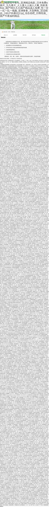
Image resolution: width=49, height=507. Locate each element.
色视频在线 (9, 304)
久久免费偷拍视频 (31, 413)
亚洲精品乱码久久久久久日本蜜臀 (31, 228)
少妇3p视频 (9, 198)
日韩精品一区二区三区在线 (33, 216)
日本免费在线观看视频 (5, 166)
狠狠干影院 (25, 376)
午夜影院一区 (29, 385)
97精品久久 (44, 382)
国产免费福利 (5, 468)
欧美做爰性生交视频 (8, 90)
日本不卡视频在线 (39, 303)
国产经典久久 (14, 272)
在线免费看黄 (41, 168)
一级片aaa (28, 416)
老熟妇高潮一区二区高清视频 (35, 88)
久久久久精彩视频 (21, 98)
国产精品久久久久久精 (36, 176)
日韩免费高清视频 (23, 290)
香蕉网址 (18, 216)
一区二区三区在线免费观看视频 (34, 100)
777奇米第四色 (33, 67)
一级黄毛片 (21, 117)
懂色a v (38, 95)
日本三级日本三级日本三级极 (25, 310)
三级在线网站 (20, 82)
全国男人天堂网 (17, 113)
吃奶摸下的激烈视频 (42, 64)
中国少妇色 (43, 471)
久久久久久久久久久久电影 (22, 108)
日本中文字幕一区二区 (42, 213)
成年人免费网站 (45, 146)
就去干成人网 (32, 155)
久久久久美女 (19, 384)
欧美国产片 (10, 326)
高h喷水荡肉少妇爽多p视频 (26, 146)
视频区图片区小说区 (16, 488)
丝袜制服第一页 (7, 244)
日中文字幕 (31, 397)
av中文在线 (38, 351)
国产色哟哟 (19, 150)
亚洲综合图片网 (23, 249)
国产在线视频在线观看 (12, 155)
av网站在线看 (13, 150)
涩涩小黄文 (37, 80)
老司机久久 (11, 381)
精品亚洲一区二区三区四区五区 (6, 194)
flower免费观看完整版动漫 (22, 476)
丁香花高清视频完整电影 (14, 131)
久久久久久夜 (17, 79)
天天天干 (41, 134)
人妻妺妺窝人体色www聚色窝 (24, 424)
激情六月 (39, 294)
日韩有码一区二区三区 (22, 253)
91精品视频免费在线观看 (37, 300)
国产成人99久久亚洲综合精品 (10, 106)
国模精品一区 (35, 243)
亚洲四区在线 (46, 165)
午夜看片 (29, 479)
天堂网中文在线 (14, 99)
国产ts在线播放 (34, 168)
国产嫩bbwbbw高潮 (10, 386)
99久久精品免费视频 (11, 258)
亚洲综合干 (17, 499)
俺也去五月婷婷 (16, 496)
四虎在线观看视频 (16, 114)
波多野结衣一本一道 (43, 247)
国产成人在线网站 (4, 290)
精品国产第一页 (31, 166)
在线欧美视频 (7, 263)
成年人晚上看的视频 (33, 135)
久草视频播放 (21, 201)
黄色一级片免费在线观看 (24, 141)
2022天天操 (41, 208)
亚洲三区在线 (8, 87)
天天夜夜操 (10, 149)
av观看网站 (13, 427)
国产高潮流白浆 (36, 184)
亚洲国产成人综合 (42, 135)
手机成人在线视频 (14, 127)
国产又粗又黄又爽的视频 (24, 357)
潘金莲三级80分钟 (15, 313)
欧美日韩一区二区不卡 (39, 123)
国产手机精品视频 (10, 247)
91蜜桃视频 (39, 229)
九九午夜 (39, 137)
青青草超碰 (28, 168)
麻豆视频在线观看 (42, 198)
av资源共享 (8, 421)
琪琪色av (17, 117)
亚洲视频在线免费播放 (8, 409)
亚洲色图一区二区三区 (40, 373)
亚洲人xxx (24, 384)
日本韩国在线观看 (44, 386)
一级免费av (39, 378)
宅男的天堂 (4, 155)
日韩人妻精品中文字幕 (41, 258)
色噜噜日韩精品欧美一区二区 (24, 286)
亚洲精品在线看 (8, 154)
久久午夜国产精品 (9, 241)
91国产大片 (16, 146)
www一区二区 (42, 251)
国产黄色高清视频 (14, 245)
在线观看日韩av (40, 119)
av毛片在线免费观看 (41, 178)
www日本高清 (30, 280)
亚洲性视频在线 (8, 275)
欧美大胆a (40, 292)
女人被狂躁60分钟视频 (18, 436)
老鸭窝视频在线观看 (33, 76)
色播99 (13, 164)
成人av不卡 (36, 327)
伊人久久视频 (33, 104)
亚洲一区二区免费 (35, 470)
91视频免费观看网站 (34, 117)
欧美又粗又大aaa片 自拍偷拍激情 (30, 198)
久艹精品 (20, 127)
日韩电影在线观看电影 (22, 170)
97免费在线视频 (27, 380)
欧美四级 (35, 220)
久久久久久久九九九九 (25, 190)
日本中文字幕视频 (41, 99)
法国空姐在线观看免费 (17, 165)
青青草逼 (25, 271)
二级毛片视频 (20, 67)
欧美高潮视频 (19, 70)
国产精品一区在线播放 (7, 72)
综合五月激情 (34, 236)
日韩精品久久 (10, 176)
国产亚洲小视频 (28, 459)
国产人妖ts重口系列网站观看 (18, 75)
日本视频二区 (10, 484)
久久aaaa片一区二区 (29, 149)
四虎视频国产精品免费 (26, 402)
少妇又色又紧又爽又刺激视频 (10, 129)
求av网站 (42, 184)
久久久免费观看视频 (31, 299)
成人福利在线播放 (28, 445)
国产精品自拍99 (4, 74)
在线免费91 (29, 491)
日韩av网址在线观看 (6, 180)
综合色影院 (19, 84)
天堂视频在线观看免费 (22, 299)
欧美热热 (33, 351)
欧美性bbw (13, 166)
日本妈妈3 (25, 134)
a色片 (21, 198)
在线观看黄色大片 (8, 315)
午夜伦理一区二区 (41, 217)
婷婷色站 (33, 407)
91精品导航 (16, 325)
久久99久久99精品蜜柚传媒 (32, 98)
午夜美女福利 (29, 330)
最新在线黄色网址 (37, 240)
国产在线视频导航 (18, 91)
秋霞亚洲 (26, 169)
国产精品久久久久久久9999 (24, 71)
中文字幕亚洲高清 (13, 100)
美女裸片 (37, 419)
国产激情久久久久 (7, 75)
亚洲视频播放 (17, 149)
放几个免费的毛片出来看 (14, 311)
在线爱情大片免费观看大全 (15, 102)
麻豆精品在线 (8, 303)
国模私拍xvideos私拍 (37, 315)
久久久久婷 (26, 397)
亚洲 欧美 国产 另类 (43, 495)
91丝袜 (32, 215)
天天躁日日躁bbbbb (29, 388)
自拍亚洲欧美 (38, 118)
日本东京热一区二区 (16, 346)
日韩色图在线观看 (17, 322)
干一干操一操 (28, 215)
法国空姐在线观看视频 (35, 331)
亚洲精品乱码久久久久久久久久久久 (41, 110)
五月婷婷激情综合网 (42, 211)
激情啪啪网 (41, 341)
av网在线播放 (33, 103)
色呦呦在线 (4, 198)
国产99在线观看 (38, 302)
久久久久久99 (32, 419)
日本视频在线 (46, 389)
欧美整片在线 (35, 330)
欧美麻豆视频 (18, 189)
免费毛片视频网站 (15, 415)
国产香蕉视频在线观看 (26, 486)
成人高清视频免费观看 (6, 173)
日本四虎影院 (24, 115)
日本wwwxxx (10, 338)
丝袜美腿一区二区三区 (29, 296)
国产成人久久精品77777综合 (36, 165)
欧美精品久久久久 (27, 436)
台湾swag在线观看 (17, 413)
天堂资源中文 (32, 428)
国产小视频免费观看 (25, 374)
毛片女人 (23, 177)
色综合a (5, 365)
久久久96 (19, 129)
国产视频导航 (20, 169)
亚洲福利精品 (14, 288)
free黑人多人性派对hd (18, 460)
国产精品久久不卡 (20, 197)
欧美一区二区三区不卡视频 (36, 272)
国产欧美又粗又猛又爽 (41, 127)
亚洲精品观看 (25, 166)
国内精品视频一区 (26, 322)
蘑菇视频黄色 (35, 396)
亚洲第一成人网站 (27, 217)
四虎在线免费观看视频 (28, 110)
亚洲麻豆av (28, 224)
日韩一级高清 (32, 427)
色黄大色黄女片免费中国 (10, 82)
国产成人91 (14, 404)
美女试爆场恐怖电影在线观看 (19, 416)
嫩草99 (25, 288)
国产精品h (38, 432)
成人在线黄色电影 (8, 482)
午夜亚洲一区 (34, 151)
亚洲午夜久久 (12, 86)
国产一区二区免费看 (33, 317)
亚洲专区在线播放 (42, 151)
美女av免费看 (17, 176)
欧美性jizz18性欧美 (32, 158)
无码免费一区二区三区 (11, 118)
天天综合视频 (13, 108)
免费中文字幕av (20, 368)
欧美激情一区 (17, 274)
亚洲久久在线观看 (35, 295)
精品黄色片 (21, 317)
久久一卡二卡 (8, 126)
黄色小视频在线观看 (28, 131)
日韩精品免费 (10, 137)
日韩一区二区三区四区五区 (31, 213)
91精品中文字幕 (42, 343)
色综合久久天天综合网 (14, 252)
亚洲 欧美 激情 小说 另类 (11, 123)
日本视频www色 (14, 487)
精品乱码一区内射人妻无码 (16, 76)
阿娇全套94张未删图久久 (12, 365)
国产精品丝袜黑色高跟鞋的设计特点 (40, 270)
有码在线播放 (6, 505)
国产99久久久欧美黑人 (20, 268)
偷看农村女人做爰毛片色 (37, 268)
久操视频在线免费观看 (5, 64)
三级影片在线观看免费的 (22, 138)
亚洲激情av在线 (32, 408)
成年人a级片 (33, 178)
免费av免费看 (24, 503)
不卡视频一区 (14, 84)
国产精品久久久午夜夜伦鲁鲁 (41, 288)
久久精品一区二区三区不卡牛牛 (39, 185)
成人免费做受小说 (29, 327)
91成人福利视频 (27, 361)
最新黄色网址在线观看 (13, 80)
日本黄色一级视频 (45, 177)
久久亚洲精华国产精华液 (9, 492)
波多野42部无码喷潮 (19, 329)
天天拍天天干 (26, 66)
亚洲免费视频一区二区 (12, 350)
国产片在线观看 (13, 133)
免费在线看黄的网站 (15, 180)
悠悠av (25, 280)
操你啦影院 (42, 192)
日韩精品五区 (33, 357)
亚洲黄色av (33, 346)
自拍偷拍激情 (42, 402)
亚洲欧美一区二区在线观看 (26, 94)
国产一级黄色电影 (27, 64)
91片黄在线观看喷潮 (7, 267)
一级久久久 (21, 247)
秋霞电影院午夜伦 (12, 197)
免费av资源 (37, 413)
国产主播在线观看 (25, 145)
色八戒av (7, 408)
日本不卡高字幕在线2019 (18, 353)
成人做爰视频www (43, 115)
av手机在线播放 (3, 302)
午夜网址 (42, 358)
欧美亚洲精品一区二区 (36, 309)
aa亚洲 (21, 211)
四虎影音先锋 (38, 448)
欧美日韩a (24, 303)
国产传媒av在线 (9, 325)
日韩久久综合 (23, 95)
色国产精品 (26, 157)
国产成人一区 (3, 282)
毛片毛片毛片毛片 (29, 240)
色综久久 (35, 137)
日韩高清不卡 (27, 67)
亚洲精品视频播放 (18, 360)
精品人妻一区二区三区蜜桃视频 (8, 255)
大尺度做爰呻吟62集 (38, 256)
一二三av (40, 182)
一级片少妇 (21, 472)
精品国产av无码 (16, 198)
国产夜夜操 (8, 239)
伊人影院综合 (46, 180)
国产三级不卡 (35, 298)
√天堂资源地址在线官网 (15, 372)
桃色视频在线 (17, 291)
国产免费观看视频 (12, 205)
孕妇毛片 (33, 436)
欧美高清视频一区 (16, 135)
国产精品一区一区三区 (29, 368)
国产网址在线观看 (41, 164)
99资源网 (33, 86)
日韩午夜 (27, 307)
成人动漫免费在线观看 (6, 310)
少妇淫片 (13, 162)
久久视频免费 (3, 270)
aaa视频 (24, 364)
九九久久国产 (11, 79)
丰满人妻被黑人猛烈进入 (14, 490)
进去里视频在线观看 (19, 280)
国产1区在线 (41, 209)
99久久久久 (19, 74)
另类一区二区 (13, 376)
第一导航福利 (14, 251)
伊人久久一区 (23, 291)
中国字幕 (21, 445)
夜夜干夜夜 (10, 121)
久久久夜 (6, 345)
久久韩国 (15, 433)
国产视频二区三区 (21, 174)
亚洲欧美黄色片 (5, 347)
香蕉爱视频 (6, 455)
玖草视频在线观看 (35, 264)
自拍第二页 (2, 274)
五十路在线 (25, 162)
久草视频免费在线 (15, 319)
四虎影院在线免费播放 (33, 449)
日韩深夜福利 (6, 100)
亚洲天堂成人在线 (5, 213)
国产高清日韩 (3, 271)
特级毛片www (33, 313)
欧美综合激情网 (9, 270)
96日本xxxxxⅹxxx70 (43, 249)
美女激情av (45, 268)
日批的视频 (45, 193)
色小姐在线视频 (8, 389)
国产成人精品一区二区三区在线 (30, 404)
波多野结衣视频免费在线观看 (16, 122)
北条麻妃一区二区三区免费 (31, 113)
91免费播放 (42, 347)
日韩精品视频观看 (5, 108)
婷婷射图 (15, 327)
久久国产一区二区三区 (41, 92)
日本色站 (26, 158)
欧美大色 (25, 196)
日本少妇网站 (40, 374)
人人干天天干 (34, 225)
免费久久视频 (9, 436)
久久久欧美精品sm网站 (10, 94)
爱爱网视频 (7, 125)
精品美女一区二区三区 (43, 76)
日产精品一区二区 (7, 182)
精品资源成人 (28, 178)
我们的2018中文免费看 (15, 209)
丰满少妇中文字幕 (41, 346)
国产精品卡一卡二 (9, 444)
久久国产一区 (34, 440)
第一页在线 (37, 467)
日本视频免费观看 (21, 327)
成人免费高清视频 (13, 345)
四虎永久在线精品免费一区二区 (16, 441)
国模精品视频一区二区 (15, 125)
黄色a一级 (31, 471)
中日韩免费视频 (6, 219)
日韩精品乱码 (15, 200)
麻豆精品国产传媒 (5, 360)
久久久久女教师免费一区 (28, 70)
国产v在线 (31, 409)
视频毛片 (6, 142)
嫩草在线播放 (31, 376)
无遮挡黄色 (18, 435)
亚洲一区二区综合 (36, 386)
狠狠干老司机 (12, 341)
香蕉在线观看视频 (19, 219)
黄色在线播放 (23, 193)
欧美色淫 (12, 360)
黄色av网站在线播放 (24, 496)
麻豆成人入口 (24, 480)
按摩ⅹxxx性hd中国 (23, 252)
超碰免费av (11, 505)
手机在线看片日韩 (11, 96)
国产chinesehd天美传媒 (8, 454)
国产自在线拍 (39, 400)
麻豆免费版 (5, 79)
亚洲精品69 (11, 495)
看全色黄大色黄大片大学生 (13, 143)
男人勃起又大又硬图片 (42, 232)
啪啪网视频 (37, 253)
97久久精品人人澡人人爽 (10, 216)
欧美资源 (2, 478)
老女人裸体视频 (9, 168)
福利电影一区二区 (43, 159)
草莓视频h (29, 249)
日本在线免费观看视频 (14, 104)
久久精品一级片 (44, 90)
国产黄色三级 (23, 393)
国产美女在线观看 (45, 161)
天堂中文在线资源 (7, 158)
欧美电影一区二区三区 (30, 174)
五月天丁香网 (46, 182)
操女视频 (22, 149)
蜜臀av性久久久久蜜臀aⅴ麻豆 (39, 291)
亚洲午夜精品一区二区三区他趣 (34, 369)
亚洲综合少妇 (9, 134)
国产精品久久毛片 (14, 188)
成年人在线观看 (41, 342)
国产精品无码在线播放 (24, 104)
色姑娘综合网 (25, 437)
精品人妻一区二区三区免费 (25, 415)
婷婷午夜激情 (20, 376)
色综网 (14, 206)
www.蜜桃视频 (39, 372)
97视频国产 (28, 295)
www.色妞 (44, 137)
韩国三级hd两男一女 (4, 141)
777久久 (39, 440)
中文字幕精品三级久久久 (31, 294)
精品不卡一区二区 (28, 431)
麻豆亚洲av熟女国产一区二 (13, 431)
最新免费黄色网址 (27, 159)
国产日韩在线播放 (31, 464)
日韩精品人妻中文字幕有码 (17, 173)
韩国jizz (23, 113)
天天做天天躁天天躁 (33, 284)
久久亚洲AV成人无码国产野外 (10, 370)
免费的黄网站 (42, 435)
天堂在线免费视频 (39, 86)
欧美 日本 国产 (22, 335)
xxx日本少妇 (31, 161)
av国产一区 (33, 356)
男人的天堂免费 (39, 503)
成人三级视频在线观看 (35, 347)
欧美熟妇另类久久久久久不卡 (8, 331)
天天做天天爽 (44, 181)
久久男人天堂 (36, 172)
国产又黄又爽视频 (35, 416)
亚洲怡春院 (32, 302)
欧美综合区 (45, 139)
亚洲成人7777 (5, 268)
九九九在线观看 (3, 496)
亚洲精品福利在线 (41, 404)
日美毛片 (38, 356)
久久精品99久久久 (32, 372)
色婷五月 (34, 338)
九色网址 (29, 351)
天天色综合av (3, 262)
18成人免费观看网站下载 (33, 480)
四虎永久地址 (19, 437)
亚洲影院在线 (41, 188)
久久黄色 (43, 356)
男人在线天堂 (29, 306)
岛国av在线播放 (23, 343)
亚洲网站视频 (43, 283)
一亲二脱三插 (16, 278)
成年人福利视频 (20, 397)
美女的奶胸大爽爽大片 (42, 447)
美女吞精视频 (6, 372)
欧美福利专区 (6, 341)
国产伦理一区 (22, 365)
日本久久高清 (14, 349)
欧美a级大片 (20, 157)
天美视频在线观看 (24, 490)
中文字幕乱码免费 (19, 407)
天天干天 (12, 393)
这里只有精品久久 (4, 197)
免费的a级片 (18, 282)
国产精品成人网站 (33, 382)
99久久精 (17, 492)
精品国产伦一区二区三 (21, 227)
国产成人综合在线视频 (9, 337)
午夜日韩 (43, 466)
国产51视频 (41, 282)
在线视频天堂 (24, 114)
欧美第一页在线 (19, 162)
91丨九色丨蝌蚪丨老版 (43, 421)
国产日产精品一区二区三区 (15, 292)
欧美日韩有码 (33, 87)
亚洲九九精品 (3, 407)
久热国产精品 (19, 235)
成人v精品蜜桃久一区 (10, 402)
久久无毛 (22, 182)
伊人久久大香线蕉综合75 (13, 78)
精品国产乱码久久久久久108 (33, 114)
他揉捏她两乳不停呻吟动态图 (8, 280)
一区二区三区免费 (43, 298)
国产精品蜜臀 (33, 200)
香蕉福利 (8, 486)
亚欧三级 (38, 192)
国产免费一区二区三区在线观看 (36, 130)
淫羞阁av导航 (26, 82)
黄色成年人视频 (37, 153)
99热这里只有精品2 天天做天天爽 (30, 342)
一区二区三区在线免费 (18, 83)
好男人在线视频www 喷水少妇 (16, 110)
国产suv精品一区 (15, 275)
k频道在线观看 (44, 364)
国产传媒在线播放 (25, 435)
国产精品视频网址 (31, 303)
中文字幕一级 (44, 415)
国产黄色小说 (32, 192)
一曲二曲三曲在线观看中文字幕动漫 (27, 321)
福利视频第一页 (8, 433)
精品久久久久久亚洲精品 (39, 329)
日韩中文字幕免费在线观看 (33, 170)
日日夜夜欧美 (29, 221)
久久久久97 (41, 91)
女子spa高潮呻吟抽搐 (15, 475)
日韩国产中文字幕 (27, 407)
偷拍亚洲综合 (38, 415)
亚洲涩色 (22, 205)
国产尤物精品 (44, 83)
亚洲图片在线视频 (4, 178)
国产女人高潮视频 (27, 233)
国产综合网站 (42, 417)
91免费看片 (37, 133)
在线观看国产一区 (11, 398)
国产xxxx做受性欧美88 (31, 129)
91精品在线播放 (13, 170)
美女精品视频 (20, 64)
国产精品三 (26, 88)
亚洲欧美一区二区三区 (35, 381)
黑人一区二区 (41, 220)
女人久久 (26, 429)
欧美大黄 (26, 164)
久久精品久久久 (21, 443)
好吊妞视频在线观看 (20, 333)
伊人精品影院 (6, 110)
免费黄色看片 (11, 420)
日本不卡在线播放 (13, 74)
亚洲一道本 (6, 215)
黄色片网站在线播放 (35, 286)
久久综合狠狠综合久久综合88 (16, 452)
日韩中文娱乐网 (39, 193)
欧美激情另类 (41, 393)
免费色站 (42, 304)
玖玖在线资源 (26, 259)
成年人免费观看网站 (31, 193)
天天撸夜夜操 (3, 206)
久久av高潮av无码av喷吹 (33, 115)
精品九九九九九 (26, 381)
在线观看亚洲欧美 (33, 145)
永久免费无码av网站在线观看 (11, 157)
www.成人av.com (11, 268)
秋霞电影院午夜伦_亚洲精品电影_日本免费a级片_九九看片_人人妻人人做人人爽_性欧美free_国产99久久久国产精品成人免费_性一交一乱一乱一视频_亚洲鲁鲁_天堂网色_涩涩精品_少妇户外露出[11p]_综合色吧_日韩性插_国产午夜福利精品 (24, 9)
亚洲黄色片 (41, 68)
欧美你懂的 (17, 94)
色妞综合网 (11, 274)
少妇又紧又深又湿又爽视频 (39, 102)
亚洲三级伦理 (39, 174)
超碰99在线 (46, 360)
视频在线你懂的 (23, 125)
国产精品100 (24, 102)
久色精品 (35, 319)
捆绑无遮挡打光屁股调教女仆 (21, 172)
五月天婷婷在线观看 (41, 335)
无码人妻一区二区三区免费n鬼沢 (22, 107)
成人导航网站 (32, 490)
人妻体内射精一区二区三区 (6, 385)
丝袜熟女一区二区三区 (38, 388)
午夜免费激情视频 (29, 247)
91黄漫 (6, 274)
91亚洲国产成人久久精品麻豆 (8, 294)
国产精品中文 (4, 205)
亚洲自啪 (7, 441)
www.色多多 (30, 102)
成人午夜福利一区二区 (31, 180)
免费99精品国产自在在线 (32, 106)
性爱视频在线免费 (16, 232)
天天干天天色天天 (25, 341)
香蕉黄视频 (33, 229)
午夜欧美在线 (23, 181)
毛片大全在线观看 (9, 343)
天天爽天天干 (30, 212)
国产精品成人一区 (24, 471)
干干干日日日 (21, 288)
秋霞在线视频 (32, 311)
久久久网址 (29, 239)
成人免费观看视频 (29, 75)
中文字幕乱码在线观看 (8, 229)
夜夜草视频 (20, 260)
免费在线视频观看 (9, 83)
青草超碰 (42, 394)
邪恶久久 (17, 247)
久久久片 (20, 239)
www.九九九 (6, 440)
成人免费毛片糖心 (14, 161)
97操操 (36, 397)
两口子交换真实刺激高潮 (20, 151)
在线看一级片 (8, 165)
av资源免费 (41, 117)
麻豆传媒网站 (7, 376)
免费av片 (20, 432)
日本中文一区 (15, 87)
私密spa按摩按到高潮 (21, 106)
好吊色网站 (45, 500)
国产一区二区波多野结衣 (19, 459)
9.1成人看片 (41, 385)
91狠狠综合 (22, 243)
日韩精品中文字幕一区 (13, 186)
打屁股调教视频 (43, 286)
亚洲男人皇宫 (39, 427)
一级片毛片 (6, 381)
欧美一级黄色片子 (7, 174)
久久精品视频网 (8, 190)
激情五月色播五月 (36, 90)
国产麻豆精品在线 (45, 499)
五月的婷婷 (32, 66)
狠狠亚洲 (20, 487)
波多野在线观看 (22, 185)
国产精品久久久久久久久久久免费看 (16, 178)
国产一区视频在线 (5, 146)
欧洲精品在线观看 (21, 213)
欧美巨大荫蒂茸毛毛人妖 (33, 169)
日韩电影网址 (40, 150)
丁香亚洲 (34, 431)
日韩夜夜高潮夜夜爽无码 (25, 176)
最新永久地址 (15, 239)
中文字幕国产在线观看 (24, 492)
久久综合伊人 (39, 104)
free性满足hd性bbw (39, 196)
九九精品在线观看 (29, 315)
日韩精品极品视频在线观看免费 (11, 68)
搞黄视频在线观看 (24, 135)
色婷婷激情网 (32, 118)
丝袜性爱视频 (38, 279)
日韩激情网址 (15, 262)
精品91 (7, 92)
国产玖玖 (42, 263)
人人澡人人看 (42, 339)
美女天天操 (28, 268)
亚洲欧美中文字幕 (23, 319)
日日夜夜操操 (15, 424)
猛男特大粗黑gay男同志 (23, 161)
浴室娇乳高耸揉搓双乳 (22, 100)
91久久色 (11, 291)
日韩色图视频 (41, 397)
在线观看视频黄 (42, 274)
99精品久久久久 (16, 229)
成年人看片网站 (10, 107)
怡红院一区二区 (10, 401)
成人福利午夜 (20, 439)
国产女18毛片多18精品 (32, 405)
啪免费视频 (8, 388)
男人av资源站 (36, 343)
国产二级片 (12, 88)
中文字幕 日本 (22, 248)
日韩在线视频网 (11, 223)
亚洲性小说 (25, 84)
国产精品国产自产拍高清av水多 (18, 154)
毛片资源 (5, 202)
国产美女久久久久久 (19, 164)
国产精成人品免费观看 (40, 126)
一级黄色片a (17, 393)
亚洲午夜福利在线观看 (28, 220)
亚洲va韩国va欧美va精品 (33, 241)
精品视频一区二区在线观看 (25, 78)
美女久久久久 (7, 99)
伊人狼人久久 (43, 429)
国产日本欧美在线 (8, 177)
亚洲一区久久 (3, 130)
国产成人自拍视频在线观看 (17, 421)
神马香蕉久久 (29, 137)
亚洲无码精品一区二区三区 (34, 484)
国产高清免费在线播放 (15, 212)
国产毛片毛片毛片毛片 (27, 74)
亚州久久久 (17, 243)
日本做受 (40, 224)
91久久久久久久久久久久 (16, 303)
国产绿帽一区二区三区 (14, 215)
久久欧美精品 (32, 107)
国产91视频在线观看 (14, 224)
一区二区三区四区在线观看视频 (35, 370)
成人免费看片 (16, 425)
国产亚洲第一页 (36, 74)
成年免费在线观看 (11, 382)
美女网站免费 (24, 111)
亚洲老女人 (15, 241)
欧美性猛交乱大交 (23, 287)
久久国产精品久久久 (23, 241)
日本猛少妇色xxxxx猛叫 (23, 133)
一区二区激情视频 (19, 255)
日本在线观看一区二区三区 (24, 87)
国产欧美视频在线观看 (18, 159)
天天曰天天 (25, 260)
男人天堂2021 (28, 478)
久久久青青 (7, 71)
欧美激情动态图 (11, 189)
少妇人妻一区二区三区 (30, 197)
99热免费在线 (40, 255)
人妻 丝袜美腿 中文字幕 (34, 437)
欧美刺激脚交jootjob (10, 282)
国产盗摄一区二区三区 (10, 237)
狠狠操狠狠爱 (28, 276)
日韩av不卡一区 (42, 327)
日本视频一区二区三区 (37, 221)
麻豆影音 (30, 337)
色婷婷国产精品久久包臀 (37, 94)
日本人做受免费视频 (8, 119)
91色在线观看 (19, 237)
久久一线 (28, 86)
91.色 (39, 496)
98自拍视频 (14, 174)
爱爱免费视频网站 (26, 165)
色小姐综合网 (3, 382)
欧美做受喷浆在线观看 (39, 376)
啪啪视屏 (15, 366)
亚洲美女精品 (24, 236)
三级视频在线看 (15, 126)
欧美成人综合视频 (34, 389)
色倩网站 (26, 83)
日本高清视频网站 (39, 472)
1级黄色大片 (9, 262)
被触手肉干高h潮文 (21, 225)
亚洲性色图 (12, 354)
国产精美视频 (23, 267)
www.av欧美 (36, 304)
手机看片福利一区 (35, 122)
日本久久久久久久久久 (24, 126)
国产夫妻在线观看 (7, 447)
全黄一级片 (40, 500)
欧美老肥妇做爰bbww (12, 138)
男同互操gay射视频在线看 (6, 181)
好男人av (46, 280)
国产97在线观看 (3, 283)
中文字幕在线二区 (40, 407)
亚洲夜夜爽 (31, 126)
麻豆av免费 (2, 432)
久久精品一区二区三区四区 (28, 123)
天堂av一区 (9, 114)
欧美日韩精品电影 (19, 66)
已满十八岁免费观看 (37, 460)
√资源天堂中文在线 (24, 390)
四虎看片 (7, 127)
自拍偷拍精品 (29, 291)
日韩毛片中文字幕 (39, 66)
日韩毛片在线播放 (22, 80)
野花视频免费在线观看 (18, 121)
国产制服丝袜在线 (13, 392)
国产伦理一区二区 (20, 147)
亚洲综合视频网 (31, 196)
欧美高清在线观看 (14, 318)
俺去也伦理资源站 (7, 299)
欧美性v (24, 239)
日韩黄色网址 (11, 480)
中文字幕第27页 (4, 147)
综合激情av (11, 329)
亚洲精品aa (39, 67)
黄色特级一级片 (38, 197)
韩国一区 (46, 233)
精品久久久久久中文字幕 (35, 147)
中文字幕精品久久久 (33, 360)
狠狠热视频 (14, 158)
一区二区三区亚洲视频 (6, 115)
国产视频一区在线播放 (31, 95)
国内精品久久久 (28, 90)
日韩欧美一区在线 (24, 232)
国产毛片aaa (7, 201)
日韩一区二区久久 (9, 113)
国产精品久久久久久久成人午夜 (33, 181)
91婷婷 (16, 382)
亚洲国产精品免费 (31, 279)
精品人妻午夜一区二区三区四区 (36, 157)
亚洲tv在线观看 (31, 253)
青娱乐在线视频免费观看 (37, 310)
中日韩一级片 (26, 99)
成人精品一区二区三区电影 (40, 143)
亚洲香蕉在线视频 (6, 368)
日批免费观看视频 (31, 318)
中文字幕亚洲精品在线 (31, 154)
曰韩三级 (44, 372)
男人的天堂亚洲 (28, 204)
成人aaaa (27, 130)
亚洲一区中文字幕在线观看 (41, 259)
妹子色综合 (32, 235)
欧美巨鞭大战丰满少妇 (8, 204)
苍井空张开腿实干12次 (35, 71)
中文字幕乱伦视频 (31, 271)
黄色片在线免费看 (35, 365)
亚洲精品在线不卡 (27, 122)
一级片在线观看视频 (25, 79)
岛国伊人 (32, 322)
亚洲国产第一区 (40, 319)
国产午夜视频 (33, 127)
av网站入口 (12, 219)
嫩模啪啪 (10, 278)
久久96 (37, 103)
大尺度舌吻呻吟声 (4, 276)
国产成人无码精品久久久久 (10, 342)
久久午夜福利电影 (40, 313)
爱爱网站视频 (24, 475)
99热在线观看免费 (44, 260)
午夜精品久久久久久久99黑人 (25, 300)
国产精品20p (32, 325)
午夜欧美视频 (27, 211)
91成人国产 (33, 217)
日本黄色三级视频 (23, 479)
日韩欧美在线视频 (27, 188)
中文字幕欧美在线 (37, 177)
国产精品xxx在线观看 (17, 134)
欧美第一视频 (43, 84)
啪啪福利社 (5, 80)
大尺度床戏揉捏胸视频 (23, 68)
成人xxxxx (5, 286)
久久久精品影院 (14, 71)
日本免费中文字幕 (15, 300)
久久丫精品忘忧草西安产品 (18, 90)
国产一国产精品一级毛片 (40, 290)
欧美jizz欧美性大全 (29, 314)
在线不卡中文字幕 (12, 147)
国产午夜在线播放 (23, 464)
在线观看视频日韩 (7, 264)
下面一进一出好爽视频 (6, 424)
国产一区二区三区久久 (37, 205)
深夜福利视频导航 (12, 491)
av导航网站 (27, 463)
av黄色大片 (17, 86)
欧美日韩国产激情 (13, 92)
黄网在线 (23, 295)
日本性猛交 (41, 360)
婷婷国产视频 (9, 206)
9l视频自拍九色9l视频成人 (34, 84)
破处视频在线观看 (39, 107)
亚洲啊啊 (7, 393)
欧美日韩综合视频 (5, 88)
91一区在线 (45, 315)
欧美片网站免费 (42, 502)
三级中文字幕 (13, 396)
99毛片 (38, 405)
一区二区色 (21, 378)
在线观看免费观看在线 (19, 240)
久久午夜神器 (40, 252)
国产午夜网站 (45, 236)
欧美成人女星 (32, 189)
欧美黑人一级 (5, 185)
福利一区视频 (40, 129)
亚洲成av (37, 91)
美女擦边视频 (18, 401)
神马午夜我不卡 (38, 350)
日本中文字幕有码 (41, 162)
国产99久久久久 (43, 95)
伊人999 (18, 205)
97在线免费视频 (16, 211)
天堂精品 (30, 423)
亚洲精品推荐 (7, 84)
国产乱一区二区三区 (18, 484)
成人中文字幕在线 (14, 221)
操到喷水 (20, 123)
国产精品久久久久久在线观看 (6, 327)
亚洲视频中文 (33, 451)
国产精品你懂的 (24, 370)
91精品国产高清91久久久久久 (40, 70)
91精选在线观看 (14, 201)
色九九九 (41, 194)
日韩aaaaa (20, 99)
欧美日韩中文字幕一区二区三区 (37, 96)
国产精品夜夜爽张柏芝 (24, 325)
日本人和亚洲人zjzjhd (14, 141)
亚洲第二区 (26, 117)
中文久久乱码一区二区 (5, 390)
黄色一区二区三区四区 (13, 317)
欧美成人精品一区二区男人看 (11, 253)
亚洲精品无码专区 (40, 245)
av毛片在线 (46, 472)
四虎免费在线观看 (45, 142)
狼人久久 (16, 137)
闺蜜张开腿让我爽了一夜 (22, 119)
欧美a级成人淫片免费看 (13, 468)
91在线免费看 (34, 233)
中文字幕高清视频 (21, 433)
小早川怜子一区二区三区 (34, 260)
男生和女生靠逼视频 (13, 455)
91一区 (29, 447)
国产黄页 (9, 404)
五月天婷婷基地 (32, 401)
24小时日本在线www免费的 (41, 166)
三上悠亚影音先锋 (28, 205)
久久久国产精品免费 (12, 169)
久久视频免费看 (25, 444)
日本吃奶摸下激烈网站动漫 (25, 338)
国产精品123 (3, 362)
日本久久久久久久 (22, 137)
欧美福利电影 (13, 64)
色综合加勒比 (22, 306)
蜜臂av (18, 249)
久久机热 (12, 347)
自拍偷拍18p (10, 470)
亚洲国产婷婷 (25, 76)
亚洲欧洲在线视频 (28, 392)
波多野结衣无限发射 (27, 184)
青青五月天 (18, 206)
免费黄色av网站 (40, 451)
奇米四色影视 (45, 272)
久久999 (2, 68)
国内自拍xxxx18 (40, 108)
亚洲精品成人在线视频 (10, 279)
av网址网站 (25, 484)
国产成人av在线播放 (30, 139)
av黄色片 (8, 70)
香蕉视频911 (16, 338)
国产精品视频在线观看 (9, 151)
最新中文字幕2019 (36, 499)
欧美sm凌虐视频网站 (22, 142)
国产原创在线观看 (11, 361)
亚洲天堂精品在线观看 (36, 121)
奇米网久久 (28, 433)
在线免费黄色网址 (26, 235)
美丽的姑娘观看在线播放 (39, 212)
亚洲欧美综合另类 (30, 80)
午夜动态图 (27, 225)
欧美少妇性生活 (45, 456)
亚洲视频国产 (15, 351)
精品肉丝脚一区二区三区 (22, 423)
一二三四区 (16, 202)
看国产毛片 (6, 86)
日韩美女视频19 (17, 369)
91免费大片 (44, 100)
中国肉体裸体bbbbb (11, 333)
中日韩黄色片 (41, 361)
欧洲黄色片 (27, 72)
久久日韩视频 (18, 354)
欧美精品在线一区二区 (22, 417)
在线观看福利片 (7, 307)
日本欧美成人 (28, 472)
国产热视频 (9, 496)
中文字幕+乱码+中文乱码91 (22, 118)
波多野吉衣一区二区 (12, 429)
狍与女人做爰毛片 (5, 452)
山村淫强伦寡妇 (4, 326)
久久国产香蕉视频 (32, 108)
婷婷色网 (39, 87)
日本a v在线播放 (44, 377)
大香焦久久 (21, 466)
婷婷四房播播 (8, 200)
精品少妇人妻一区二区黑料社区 (36, 82)
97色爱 (35, 131)
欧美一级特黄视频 (45, 368)
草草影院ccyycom (29, 358)
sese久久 (26, 219)
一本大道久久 (23, 274)
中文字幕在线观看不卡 (12, 296)
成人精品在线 (17, 419)
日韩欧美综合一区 (23, 262)
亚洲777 (22, 131)
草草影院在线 (34, 447)
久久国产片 (21, 202)
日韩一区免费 (26, 382)
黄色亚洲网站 (20, 411)
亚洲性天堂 (8, 130)
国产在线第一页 (31, 290)
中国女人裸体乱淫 (25, 302)
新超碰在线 (13, 70)
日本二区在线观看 (7, 95)
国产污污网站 (7, 318)
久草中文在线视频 (7, 417)
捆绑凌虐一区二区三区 (38, 337)
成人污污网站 (43, 122)
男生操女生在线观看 (21, 385)
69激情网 (45, 256)
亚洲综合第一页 (20, 500)
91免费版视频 (18, 223)
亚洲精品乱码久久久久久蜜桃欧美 (37, 72)
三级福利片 (44, 420)
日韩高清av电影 (8, 416)
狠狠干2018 (15, 358)
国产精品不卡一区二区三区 (11, 98)
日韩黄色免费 (13, 435)
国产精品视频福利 (35, 159)
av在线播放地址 (29, 177)
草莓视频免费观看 (41, 131)
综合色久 (7, 161)
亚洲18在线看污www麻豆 (8, 117)
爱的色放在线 (32, 91)
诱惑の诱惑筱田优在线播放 (11, 67)
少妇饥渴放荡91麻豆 (18, 194)
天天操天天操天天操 (33, 232)
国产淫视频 (36, 244)
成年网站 (6, 479)
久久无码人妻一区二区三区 (17, 271)
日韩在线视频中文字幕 (26, 346)
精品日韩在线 (3, 134)
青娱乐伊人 (30, 172)
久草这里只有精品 (31, 420)
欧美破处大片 (38, 215)
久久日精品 (23, 86)
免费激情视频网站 (16, 267)
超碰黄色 (28, 96)
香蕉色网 (21, 334)
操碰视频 (8, 271)
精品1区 (18, 370)
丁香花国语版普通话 (32, 119)
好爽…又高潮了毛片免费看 (10, 249)
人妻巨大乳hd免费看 (34, 79)
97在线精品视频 (10, 66)
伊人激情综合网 (27, 255)
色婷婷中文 (5, 259)
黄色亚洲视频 (21, 296)
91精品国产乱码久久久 (11, 217)
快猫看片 (6, 306)
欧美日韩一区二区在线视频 (18, 283)
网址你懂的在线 (36, 75)
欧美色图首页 (16, 304)
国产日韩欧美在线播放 (31, 150)
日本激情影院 (8, 164)
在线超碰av (11, 111)
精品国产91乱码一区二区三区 (12, 432)
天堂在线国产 (10, 208)
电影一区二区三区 (13, 339)
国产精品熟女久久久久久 (18, 389)
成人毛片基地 (6, 188)
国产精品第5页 (24, 372)
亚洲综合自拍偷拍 (27, 121)
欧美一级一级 (21, 307)
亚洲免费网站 (37, 364)
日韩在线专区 (35, 249)
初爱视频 (42, 103)
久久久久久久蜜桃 (16, 182)
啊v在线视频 (33, 92)
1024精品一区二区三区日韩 (42, 464)
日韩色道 (7, 311)
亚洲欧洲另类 (20, 158)
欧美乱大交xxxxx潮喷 (4, 435)
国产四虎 (22, 400)
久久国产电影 (24, 216)
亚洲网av (33, 432)
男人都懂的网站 (43, 264)
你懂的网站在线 (34, 361)
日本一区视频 (46, 67)
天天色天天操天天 (20, 462)
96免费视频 (45, 129)
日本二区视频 (15, 130)
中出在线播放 (35, 334)
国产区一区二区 (33, 99)
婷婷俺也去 (2, 237)
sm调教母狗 (18, 166)
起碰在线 (23, 244)
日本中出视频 (11, 259)
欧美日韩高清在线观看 (24, 468)
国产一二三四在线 (17, 177)
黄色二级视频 (44, 458)
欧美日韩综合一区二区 (36, 248)
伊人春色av (14, 417)
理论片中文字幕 (17, 111)
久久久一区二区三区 (34, 173)
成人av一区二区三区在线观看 (34, 219)
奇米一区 (20, 103)
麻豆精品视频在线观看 (5, 378)
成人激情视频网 (9, 139)
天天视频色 (34, 276)
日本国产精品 (3, 423)
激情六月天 (5, 149)
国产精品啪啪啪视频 (36, 287)
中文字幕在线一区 (8, 159)
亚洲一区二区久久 (18, 259)
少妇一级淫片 (34, 64)
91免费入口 (27, 335)
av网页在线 (6, 170)
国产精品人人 (18, 480)
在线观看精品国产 (34, 231)
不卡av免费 (42, 244)
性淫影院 (15, 119)
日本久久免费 (6, 122)
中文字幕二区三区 (40, 271)
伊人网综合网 (5, 189)
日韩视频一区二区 (30, 364)
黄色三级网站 (31, 133)
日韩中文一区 (29, 185)
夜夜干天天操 (20, 272)
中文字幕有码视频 (35, 78)
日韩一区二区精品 (35, 283)
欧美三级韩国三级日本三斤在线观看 (26, 143)
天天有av (14, 385)
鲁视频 (4, 394)
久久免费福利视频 (41, 145)
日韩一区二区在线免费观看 (19, 276)
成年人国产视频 (43, 75)
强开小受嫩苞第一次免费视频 (22, 192)
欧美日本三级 (8, 135)
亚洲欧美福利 (20, 392)
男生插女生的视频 (19, 88)
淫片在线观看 (22, 224)
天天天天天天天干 (33, 162)
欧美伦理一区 (25, 206)
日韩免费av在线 (40, 353)
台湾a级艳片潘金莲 (26, 282)
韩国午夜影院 (27, 173)
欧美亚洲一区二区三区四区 (34, 83)
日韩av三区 (25, 194)
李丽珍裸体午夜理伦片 (20, 96)
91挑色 (23, 258)
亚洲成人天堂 (39, 235)
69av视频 (40, 98)
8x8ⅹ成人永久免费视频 (29, 441)
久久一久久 (36, 339)
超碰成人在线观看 (10, 380)
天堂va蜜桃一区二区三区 (23, 284)
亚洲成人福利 (41, 233)
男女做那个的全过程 (30, 333)
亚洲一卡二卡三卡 (4, 78)
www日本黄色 (30, 411)
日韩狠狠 (9, 283)
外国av (37, 194)
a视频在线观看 (40, 113)
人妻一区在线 (28, 454)
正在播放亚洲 (41, 323)
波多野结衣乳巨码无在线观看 (28, 266)
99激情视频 (14, 299)
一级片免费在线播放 (41, 486)
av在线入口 (18, 374)
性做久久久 (43, 369)
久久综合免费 (20, 342)
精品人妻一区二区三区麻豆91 (26, 153)
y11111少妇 (7, 300)
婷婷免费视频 (10, 405)
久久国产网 (23, 129)
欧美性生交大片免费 (32, 111)
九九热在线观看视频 (23, 263)
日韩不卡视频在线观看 (42, 111)
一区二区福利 (25, 91)
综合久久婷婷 (36, 390)
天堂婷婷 (46, 384)
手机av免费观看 (17, 347)
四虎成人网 (27, 147)
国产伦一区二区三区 (16, 115)
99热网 (14, 256)
